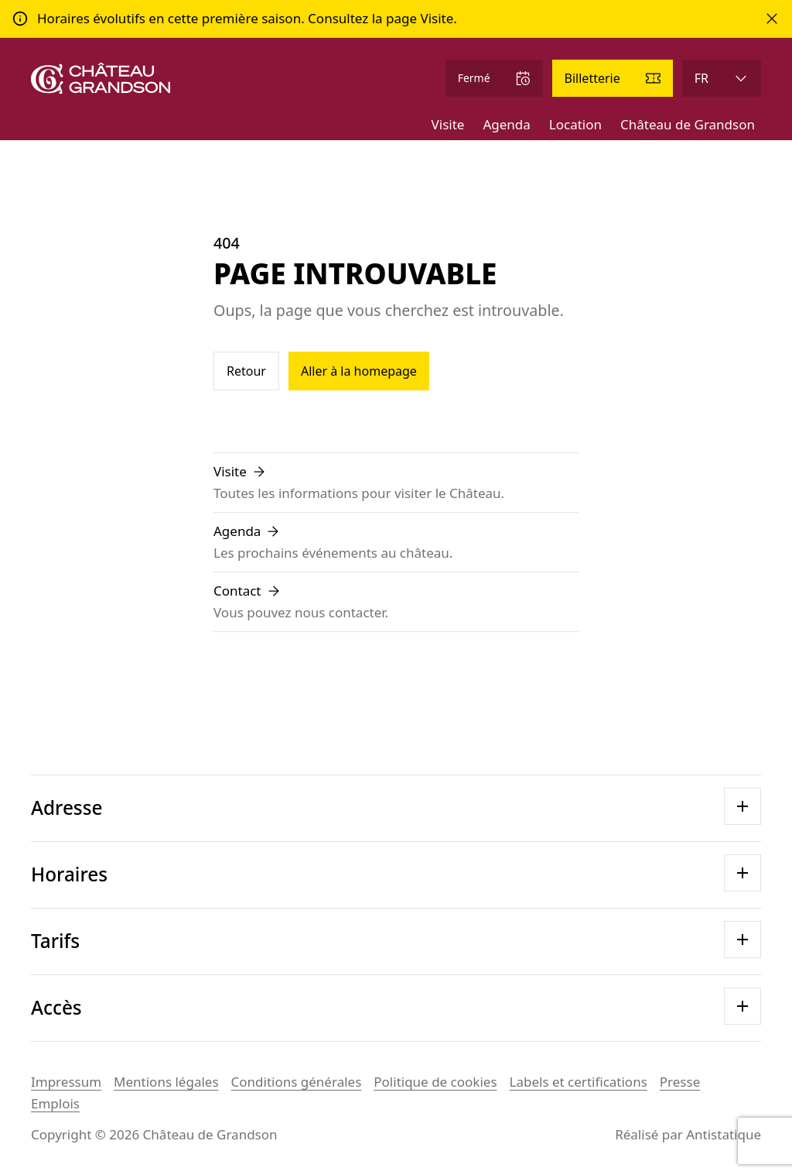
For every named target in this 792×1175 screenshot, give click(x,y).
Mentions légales (166, 1082)
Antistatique (723, 1134)
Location (575, 124)
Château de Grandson (687, 124)
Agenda (506, 124)
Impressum (66, 1082)
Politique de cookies (435, 1082)
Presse (680, 1082)
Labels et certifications (578, 1082)
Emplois (55, 1103)
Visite (448, 124)
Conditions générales (296, 1082)
